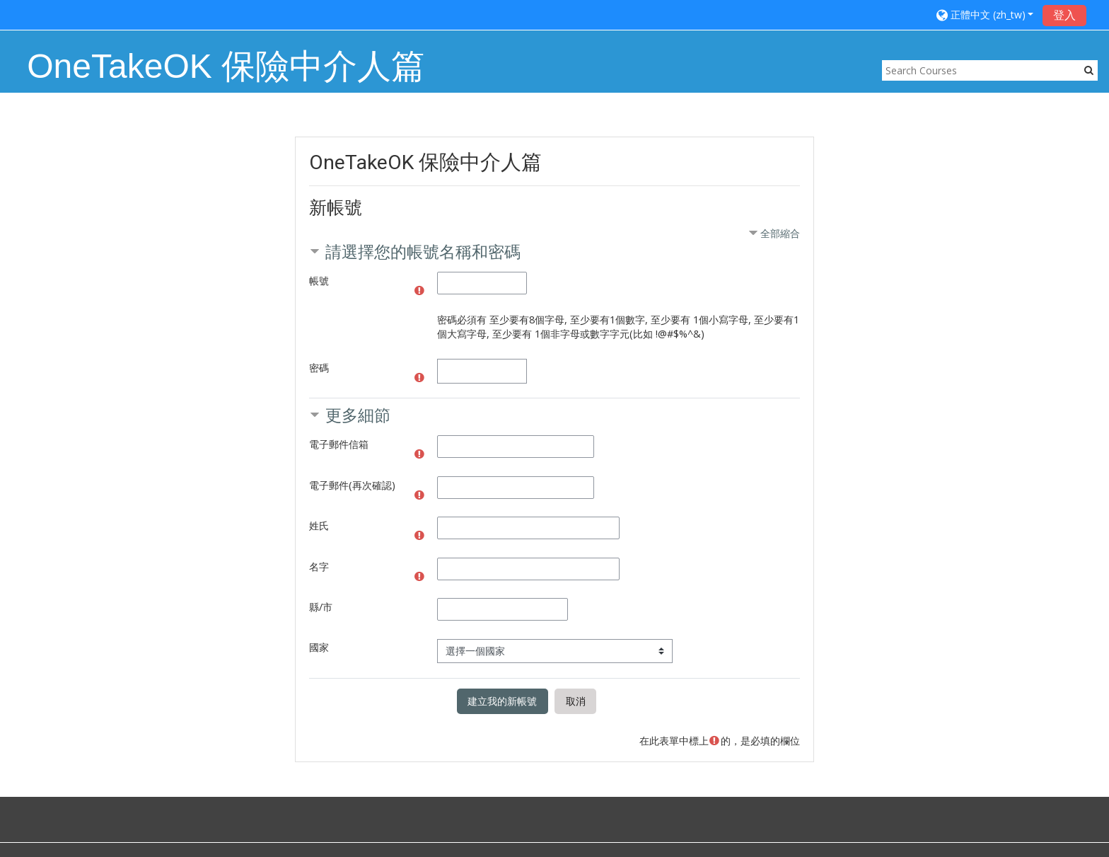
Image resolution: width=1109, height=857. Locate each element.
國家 (319, 647)
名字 (319, 566)
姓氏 (319, 525)
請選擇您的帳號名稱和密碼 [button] (423, 252)
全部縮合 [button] (780, 233)
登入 (1064, 15)
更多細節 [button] (357, 415)
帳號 (319, 280)
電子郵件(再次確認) (352, 485)
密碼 (319, 367)
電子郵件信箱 (338, 444)
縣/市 (320, 607)
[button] (985, 14)
